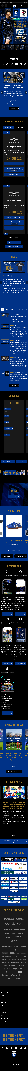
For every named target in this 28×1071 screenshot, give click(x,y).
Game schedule (13, 243)
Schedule (21, 461)
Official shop (20, 556)
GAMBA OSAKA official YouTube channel (13, 842)
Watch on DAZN (13, 174)
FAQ (2, 1015)
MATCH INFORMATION (13, 164)
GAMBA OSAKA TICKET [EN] (13, 169)
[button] (27, 26)
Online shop (6, 556)
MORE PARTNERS (14, 983)
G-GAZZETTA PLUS (13, 772)
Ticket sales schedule (13, 247)
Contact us (4, 1012)
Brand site (13, 497)
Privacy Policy (4, 1018)
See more (13, 108)
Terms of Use (4, 1022)
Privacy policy (12, 1060)
